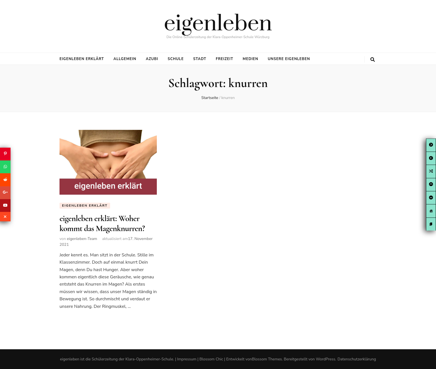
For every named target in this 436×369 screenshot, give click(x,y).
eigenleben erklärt (82, 58)
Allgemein (124, 58)
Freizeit (224, 58)
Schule (176, 58)
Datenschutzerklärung (357, 359)
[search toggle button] (372, 59)
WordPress (325, 359)
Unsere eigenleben (289, 58)
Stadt (199, 58)
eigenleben (218, 24)
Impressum (186, 359)
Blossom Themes (267, 359)
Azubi (152, 58)
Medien (250, 58)
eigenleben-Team (82, 238)
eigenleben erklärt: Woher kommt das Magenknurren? (102, 223)
